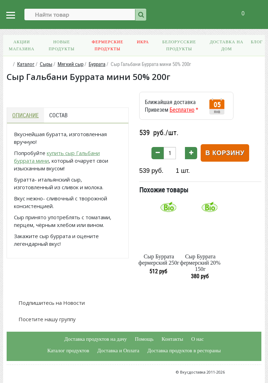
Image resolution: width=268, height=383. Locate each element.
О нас (197, 339)
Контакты (172, 339)
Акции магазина (21, 45)
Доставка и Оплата (118, 350)
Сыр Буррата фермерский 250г (159, 259)
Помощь (144, 339)
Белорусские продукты (179, 45)
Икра (143, 41)
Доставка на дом (226, 45)
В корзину (224, 152)
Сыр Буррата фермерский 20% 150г (200, 262)
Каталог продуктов (68, 350)
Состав (58, 115)
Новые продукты (61, 45)
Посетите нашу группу (46, 319)
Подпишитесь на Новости (51, 302)
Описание (25, 115)
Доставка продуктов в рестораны (184, 350)
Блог (257, 41)
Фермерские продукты (107, 45)
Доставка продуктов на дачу (95, 339)
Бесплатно (182, 109)
